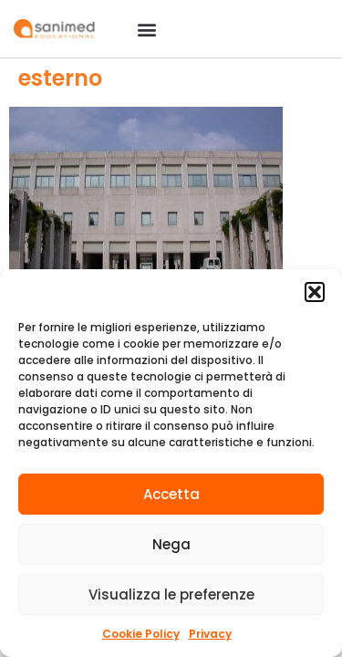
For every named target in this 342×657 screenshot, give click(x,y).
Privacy (210, 633)
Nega (171, 544)
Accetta (171, 494)
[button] (315, 292)
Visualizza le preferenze (171, 594)
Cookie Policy (141, 633)
